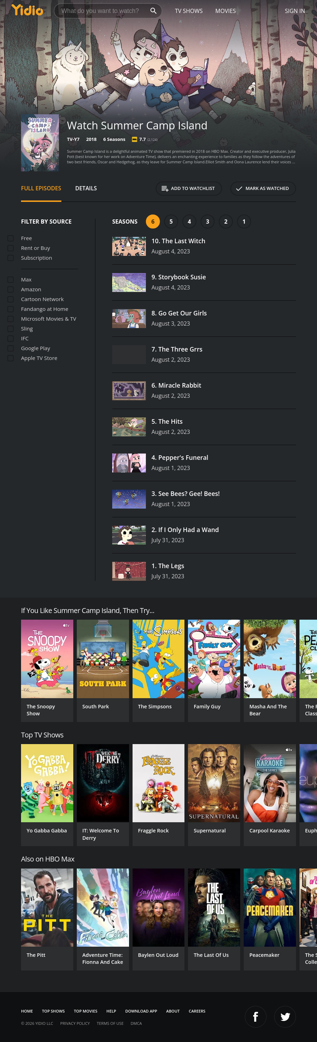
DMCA (136, 1023)
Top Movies (85, 1011)
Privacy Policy (75, 1023)
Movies (225, 11)
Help (111, 1011)
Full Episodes (41, 188)
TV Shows (189, 11)
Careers (197, 1011)
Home (27, 1011)
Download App (141, 1011)
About (173, 1011)
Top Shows (53, 1011)
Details (86, 188)
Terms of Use (110, 1023)
